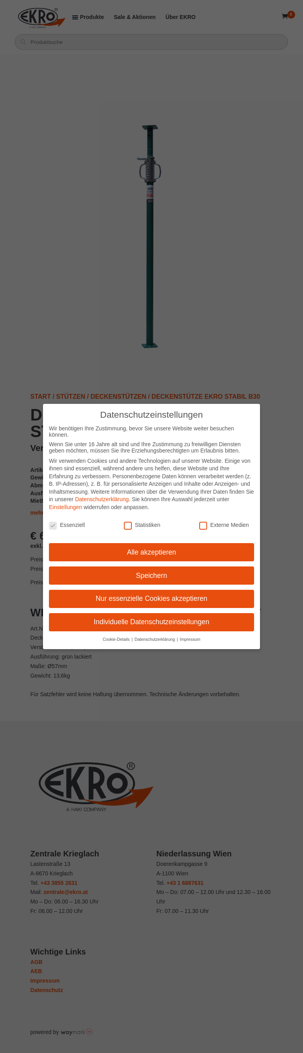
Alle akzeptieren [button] (151, 552)
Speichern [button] (151, 576)
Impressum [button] (190, 639)
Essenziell (67, 525)
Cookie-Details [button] (117, 639)
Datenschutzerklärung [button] (155, 639)
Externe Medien (224, 525)
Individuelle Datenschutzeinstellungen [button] (151, 622)
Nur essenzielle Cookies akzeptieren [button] (151, 598)
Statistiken (142, 525)
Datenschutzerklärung (102, 499)
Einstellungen (65, 507)
